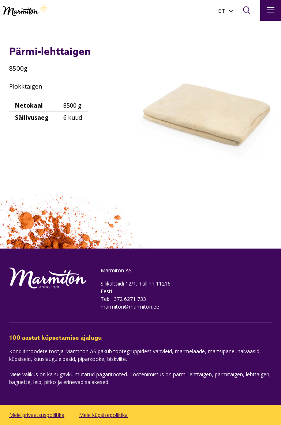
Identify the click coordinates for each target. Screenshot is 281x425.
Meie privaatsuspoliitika (36, 414)
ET (221, 10)
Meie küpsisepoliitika (103, 414)
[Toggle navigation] (270, 10)
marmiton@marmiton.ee (130, 306)
